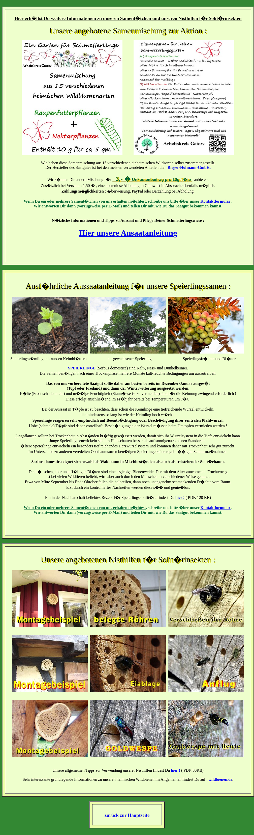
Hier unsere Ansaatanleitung (128, 232)
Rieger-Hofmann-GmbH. (189, 167)
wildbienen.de (220, 779)
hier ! (180, 497)
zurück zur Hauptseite (127, 815)
